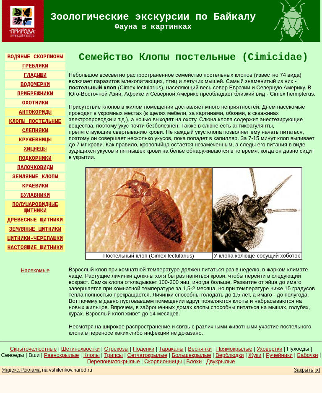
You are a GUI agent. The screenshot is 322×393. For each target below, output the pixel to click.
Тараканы (171, 349)
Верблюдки (230, 355)
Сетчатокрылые (147, 355)
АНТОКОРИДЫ (35, 112)
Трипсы (113, 355)
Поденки (143, 349)
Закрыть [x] (307, 370)
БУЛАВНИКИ (35, 195)
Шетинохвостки (80, 349)
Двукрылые (220, 361)
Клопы (91, 355)
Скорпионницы (163, 361)
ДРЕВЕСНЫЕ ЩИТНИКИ (35, 220)
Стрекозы (116, 349)
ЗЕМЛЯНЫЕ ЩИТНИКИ (35, 229)
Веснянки (200, 349)
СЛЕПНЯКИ (35, 131)
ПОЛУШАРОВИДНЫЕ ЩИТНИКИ (35, 207)
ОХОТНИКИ (35, 103)
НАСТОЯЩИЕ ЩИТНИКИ (35, 248)
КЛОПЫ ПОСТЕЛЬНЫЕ (35, 121)
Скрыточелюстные (33, 349)
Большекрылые (191, 355)
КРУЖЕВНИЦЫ (35, 140)
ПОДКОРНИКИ (35, 158)
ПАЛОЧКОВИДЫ (35, 167)
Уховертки (269, 349)
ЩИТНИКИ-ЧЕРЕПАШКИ (35, 238)
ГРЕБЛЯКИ (35, 66)
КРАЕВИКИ (35, 186)
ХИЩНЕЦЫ (35, 149)
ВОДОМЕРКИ (35, 84)
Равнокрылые (61, 355)
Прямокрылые (234, 349)
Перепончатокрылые (113, 361)
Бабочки (307, 355)
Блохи (194, 361)
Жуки (254, 355)
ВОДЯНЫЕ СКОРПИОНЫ (35, 57)
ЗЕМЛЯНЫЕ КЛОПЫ (35, 177)
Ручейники (279, 355)
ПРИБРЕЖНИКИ (35, 94)
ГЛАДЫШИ (35, 75)
